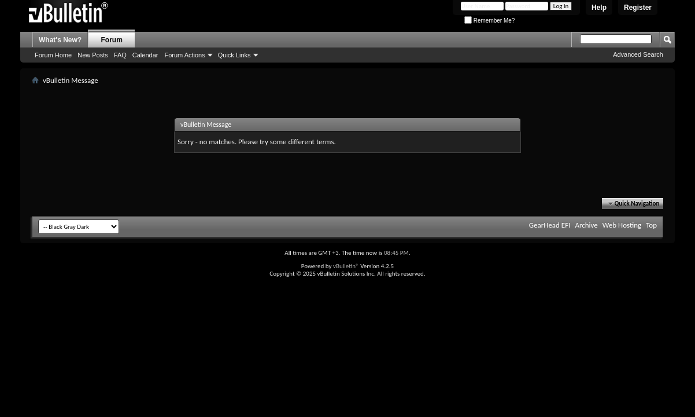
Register (638, 7)
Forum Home (53, 55)
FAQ (120, 55)
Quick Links (234, 55)
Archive (586, 225)
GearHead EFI (550, 225)
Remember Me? (489, 20)
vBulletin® (346, 266)
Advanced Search (638, 54)
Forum (112, 40)
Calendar (145, 55)
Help (599, 7)
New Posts (92, 55)
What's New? (60, 40)
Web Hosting (621, 225)
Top (651, 225)
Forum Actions (184, 55)
